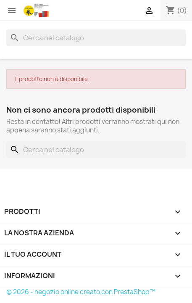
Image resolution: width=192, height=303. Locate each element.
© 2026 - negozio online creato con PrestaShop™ (80, 291)
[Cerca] (96, 37)
